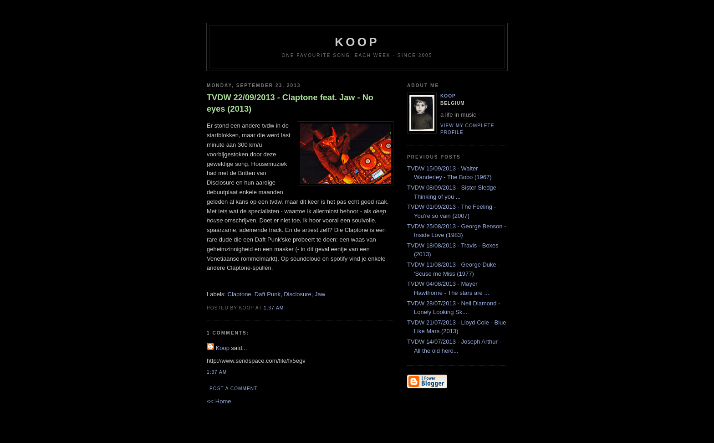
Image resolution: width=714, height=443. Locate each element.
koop (357, 42)
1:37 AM (274, 307)
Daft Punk (267, 294)
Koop (223, 348)
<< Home (219, 401)
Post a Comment (233, 388)
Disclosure (297, 294)
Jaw (320, 294)
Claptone (239, 294)
